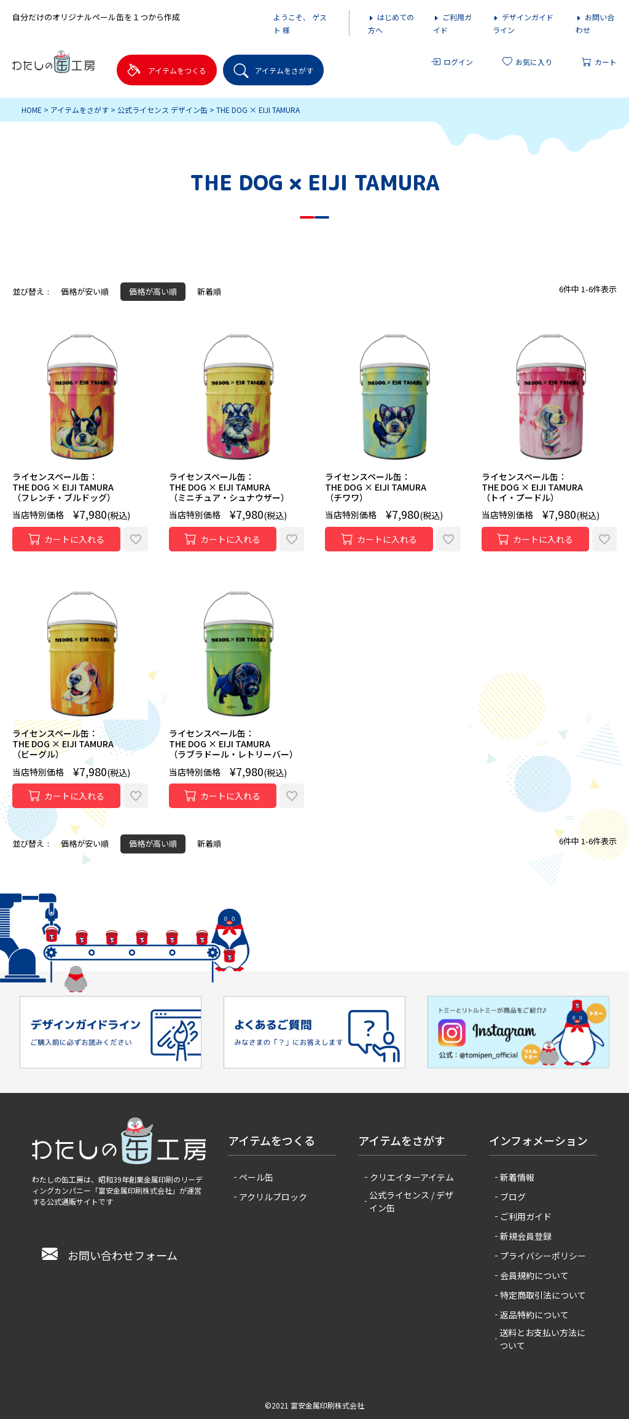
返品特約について (534, 1314)
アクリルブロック (273, 1197)
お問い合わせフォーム (110, 1255)
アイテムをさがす (79, 109)
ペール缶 (256, 1177)
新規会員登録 (526, 1236)
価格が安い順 (85, 291)
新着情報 (517, 1177)
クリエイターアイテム (412, 1177)
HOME (31, 109)
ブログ (513, 1197)
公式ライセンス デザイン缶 (162, 109)
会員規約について (534, 1275)
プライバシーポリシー (543, 1256)
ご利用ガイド (526, 1216)
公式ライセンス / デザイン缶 (411, 1201)
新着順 (209, 291)
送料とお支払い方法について (542, 1338)
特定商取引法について (543, 1295)
